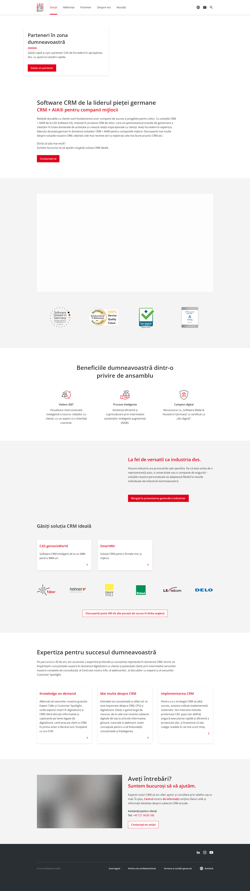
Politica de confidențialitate (142, 868)
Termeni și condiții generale (178, 868)
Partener (85, 7)
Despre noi (104, 7)
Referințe (68, 7)
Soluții (53, 7)
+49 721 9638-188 (143, 815)
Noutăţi (121, 7)
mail (205, 7)
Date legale (114, 868)
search (211, 7)
